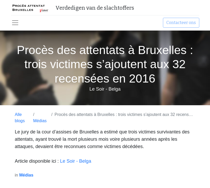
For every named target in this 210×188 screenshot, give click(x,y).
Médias (40, 121)
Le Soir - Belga (75, 161)
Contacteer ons (181, 22)
